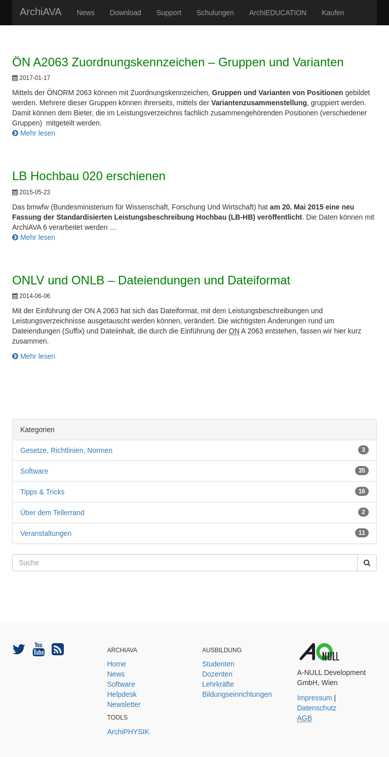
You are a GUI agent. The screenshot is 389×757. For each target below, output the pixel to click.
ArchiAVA (41, 11)
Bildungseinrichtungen (237, 694)
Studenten (218, 664)
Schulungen (215, 13)
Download (125, 13)
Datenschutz (317, 708)
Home (116, 664)
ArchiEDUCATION (277, 13)
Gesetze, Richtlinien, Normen (66, 450)
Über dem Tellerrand (52, 513)
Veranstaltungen (45, 533)
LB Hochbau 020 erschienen (89, 176)
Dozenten (217, 674)
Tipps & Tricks (42, 492)
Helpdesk (122, 694)
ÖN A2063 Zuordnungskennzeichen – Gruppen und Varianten (178, 62)
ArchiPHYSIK (128, 732)
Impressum (314, 698)
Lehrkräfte (218, 684)
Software (34, 471)
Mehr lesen (33, 133)
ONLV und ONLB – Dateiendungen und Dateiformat (151, 280)
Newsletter (124, 704)
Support (169, 13)
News (86, 13)
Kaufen (333, 13)
